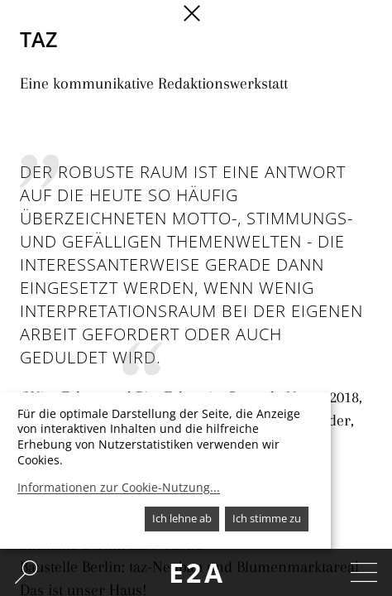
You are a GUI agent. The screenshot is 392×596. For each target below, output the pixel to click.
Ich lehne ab (182, 518)
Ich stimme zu (266, 518)
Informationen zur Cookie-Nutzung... (118, 487)
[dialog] (165, 470)
